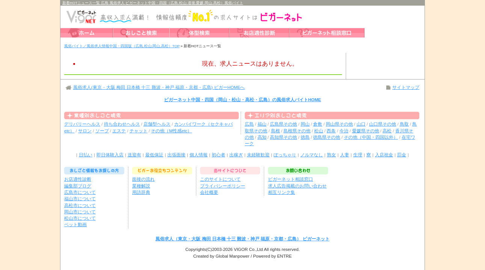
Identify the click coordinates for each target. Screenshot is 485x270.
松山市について (80, 218)
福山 (262, 124)
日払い (85, 155)
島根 (275, 131)
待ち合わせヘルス (122, 124)
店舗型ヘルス (156, 124)
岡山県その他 (339, 124)
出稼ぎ (236, 155)
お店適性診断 (77, 179)
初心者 (218, 155)
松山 (318, 131)
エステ (119, 131)
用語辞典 (141, 192)
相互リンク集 (281, 192)
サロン (85, 131)
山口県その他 (382, 124)
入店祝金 (384, 155)
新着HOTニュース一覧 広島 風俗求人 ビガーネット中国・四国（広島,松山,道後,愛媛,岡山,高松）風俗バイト (152, 3)
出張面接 (176, 155)
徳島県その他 (326, 137)
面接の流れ (143, 179)
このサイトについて (220, 179)
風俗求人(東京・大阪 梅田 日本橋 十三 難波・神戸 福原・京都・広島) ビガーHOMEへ (159, 87)
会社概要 (209, 192)
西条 (331, 131)
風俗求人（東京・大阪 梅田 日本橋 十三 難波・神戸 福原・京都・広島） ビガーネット (242, 239)
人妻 (344, 155)
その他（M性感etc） (171, 131)
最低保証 (154, 155)
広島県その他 (283, 124)
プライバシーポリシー (222, 186)
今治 (343, 131)
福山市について (80, 198)
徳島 (305, 137)
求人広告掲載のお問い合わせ (297, 186)
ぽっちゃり (285, 155)
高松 (387, 131)
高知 (262, 137)
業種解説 (141, 186)
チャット (139, 131)
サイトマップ (405, 87)
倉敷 (317, 124)
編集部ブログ (77, 186)
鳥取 (404, 124)
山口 (361, 124)
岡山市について (80, 212)
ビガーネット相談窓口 (290, 179)
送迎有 (134, 155)
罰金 (401, 155)
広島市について (80, 192)
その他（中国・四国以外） (371, 137)
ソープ (102, 131)
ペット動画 (75, 224)
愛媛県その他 (365, 131)
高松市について (80, 205)
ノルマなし (311, 155)
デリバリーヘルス (82, 124)
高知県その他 (283, 137)
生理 (357, 155)
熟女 (331, 155)
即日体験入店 (110, 155)
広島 (249, 124)
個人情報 (199, 155)
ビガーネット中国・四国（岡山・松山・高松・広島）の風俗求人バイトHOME (242, 100)
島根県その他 (296, 131)
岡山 (305, 124)
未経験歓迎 (258, 155)
